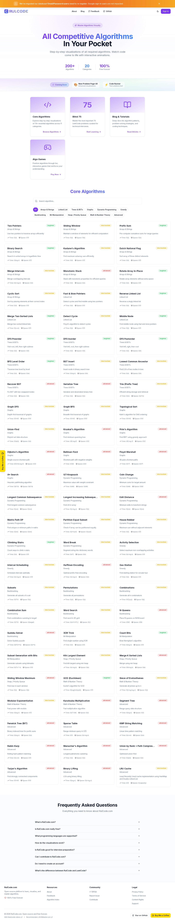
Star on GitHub (140, 915)
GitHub (107, 11)
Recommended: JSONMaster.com (39, 917)
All (36, 210)
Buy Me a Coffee (160, 915)
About (74, 11)
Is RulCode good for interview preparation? (87, 850)
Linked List (62, 210)
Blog (82, 11)
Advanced (118, 215)
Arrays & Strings (47, 210)
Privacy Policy (137, 892)
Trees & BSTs (77, 210)
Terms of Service (139, 896)
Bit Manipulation (57, 215)
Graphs (90, 210)
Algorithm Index (53, 900)
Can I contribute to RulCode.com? (87, 856)
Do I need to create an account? (87, 863)
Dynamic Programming (106, 210)
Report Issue (94, 896)
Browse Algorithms (52, 132)
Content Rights (138, 900)
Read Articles (134, 132)
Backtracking (40, 215)
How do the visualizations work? (87, 843)
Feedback (93, 11)
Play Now (56, 174)
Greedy (123, 210)
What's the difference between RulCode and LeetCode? (87, 870)
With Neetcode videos (13, 917)
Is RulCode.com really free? (87, 829)
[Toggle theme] (158, 11)
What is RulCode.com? (87, 822)
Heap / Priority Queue (77, 215)
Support (135, 903)
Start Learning (94, 132)
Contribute (93, 900)
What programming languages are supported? (87, 836)
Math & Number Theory (100, 215)
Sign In (166, 11)
